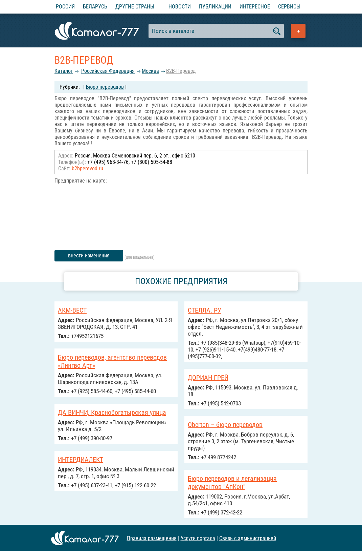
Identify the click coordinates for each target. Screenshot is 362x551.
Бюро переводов (105, 87)
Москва (150, 71)
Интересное (255, 6)
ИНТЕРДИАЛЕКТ (80, 459)
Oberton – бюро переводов (225, 425)
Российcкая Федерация (108, 71)
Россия (65, 6)
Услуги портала (198, 538)
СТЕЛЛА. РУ (204, 310)
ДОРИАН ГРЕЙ (208, 378)
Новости (179, 6)
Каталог (63, 71)
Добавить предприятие (298, 31)
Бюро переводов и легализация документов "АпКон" (232, 482)
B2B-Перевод (181, 71)
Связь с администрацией (247, 538)
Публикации (215, 6)
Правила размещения (152, 538)
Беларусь (95, 6)
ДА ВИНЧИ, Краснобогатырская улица (112, 412)
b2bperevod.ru (87, 168)
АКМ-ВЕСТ (72, 310)
